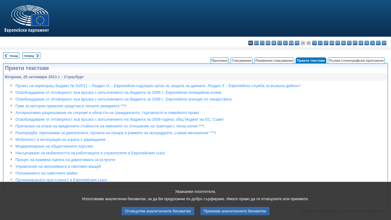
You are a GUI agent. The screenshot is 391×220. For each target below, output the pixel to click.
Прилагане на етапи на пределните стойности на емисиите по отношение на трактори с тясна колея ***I (110, 126)
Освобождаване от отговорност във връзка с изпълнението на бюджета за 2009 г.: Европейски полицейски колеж (118, 92)
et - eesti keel (279, 43)
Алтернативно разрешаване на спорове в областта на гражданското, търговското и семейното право (107, 112)
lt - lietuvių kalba (326, 43)
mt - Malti (337, 43)
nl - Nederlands (343, 43)
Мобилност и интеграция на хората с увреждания (60, 139)
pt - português (355, 43)
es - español (256, 43)
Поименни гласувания (274, 60)
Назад (13, 55)
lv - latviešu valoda (320, 43)
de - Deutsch (274, 43)
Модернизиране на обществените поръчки (54, 146)
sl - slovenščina (372, 43)
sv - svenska (384, 43)
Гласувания (241, 60)
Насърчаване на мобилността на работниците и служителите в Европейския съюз (90, 153)
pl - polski (349, 43)
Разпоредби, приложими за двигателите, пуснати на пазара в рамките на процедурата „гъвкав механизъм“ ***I (116, 132)
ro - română (361, 43)
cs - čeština (262, 43)
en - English (291, 43)
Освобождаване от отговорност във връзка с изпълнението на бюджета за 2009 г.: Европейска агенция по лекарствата (124, 99)
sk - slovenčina (366, 43)
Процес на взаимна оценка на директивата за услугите (65, 159)
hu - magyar (332, 43)
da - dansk (268, 43)
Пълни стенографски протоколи (356, 60)
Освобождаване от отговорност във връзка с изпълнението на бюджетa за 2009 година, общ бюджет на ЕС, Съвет (120, 119)
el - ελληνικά (285, 43)
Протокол (220, 60)
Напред (29, 55)
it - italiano (314, 43)
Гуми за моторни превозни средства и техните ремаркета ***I (71, 106)
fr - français (297, 43)
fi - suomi (378, 43)
